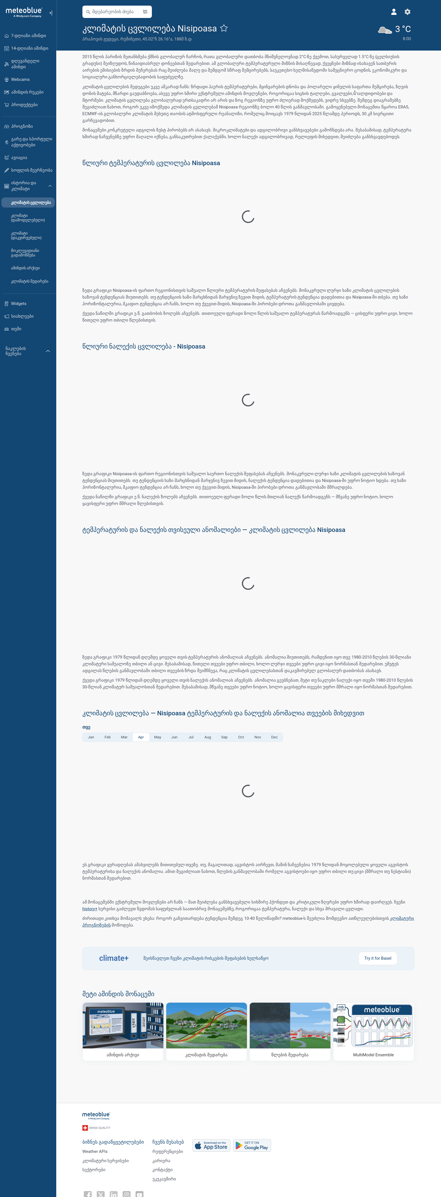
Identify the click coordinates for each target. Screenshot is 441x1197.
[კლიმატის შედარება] (206, 1032)
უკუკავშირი (164, 1178)
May (157, 737)
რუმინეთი (131, 39)
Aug (208, 737)
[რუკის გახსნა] (145, 12)
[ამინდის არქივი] (123, 1032)
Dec (275, 737)
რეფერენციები (168, 1150)
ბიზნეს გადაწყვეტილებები (113, 1141)
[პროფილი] (394, 12)
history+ (90, 908)
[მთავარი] (22, 12)
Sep (225, 737)
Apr (141, 737)
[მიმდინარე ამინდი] (394, 32)
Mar (125, 737)
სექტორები (94, 1169)
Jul (191, 737)
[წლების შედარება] (290, 1032)
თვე (87, 727)
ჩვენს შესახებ (168, 1141)
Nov (258, 737)
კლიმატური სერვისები (106, 1159)
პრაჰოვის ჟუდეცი (101, 39)
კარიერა (162, 1159)
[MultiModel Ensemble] (374, 1032)
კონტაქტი (163, 1169)
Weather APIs (95, 1150)
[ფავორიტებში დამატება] (224, 28)
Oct (241, 737)
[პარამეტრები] (408, 12)
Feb (108, 737)
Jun (175, 737)
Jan (91, 737)
